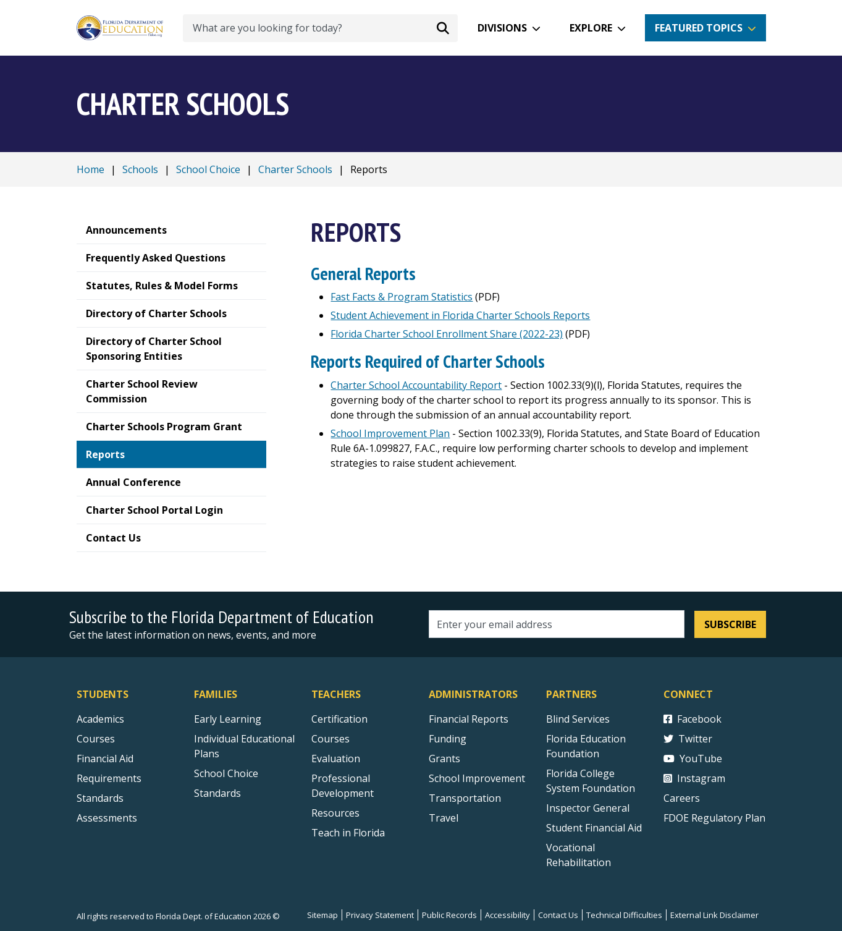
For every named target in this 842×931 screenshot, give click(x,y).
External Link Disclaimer (714, 914)
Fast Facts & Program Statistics (401, 297)
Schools (140, 169)
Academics (100, 719)
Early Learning (227, 719)
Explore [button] (591, 28)
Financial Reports (468, 719)
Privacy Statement (380, 914)
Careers (681, 798)
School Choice (208, 169)
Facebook (692, 719)
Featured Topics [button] (699, 28)
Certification (339, 719)
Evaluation (335, 758)
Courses (96, 739)
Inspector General (587, 808)
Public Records (449, 914)
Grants (444, 758)
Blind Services (578, 719)
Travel (443, 818)
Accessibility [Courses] (507, 914)
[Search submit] (443, 28)
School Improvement (477, 778)
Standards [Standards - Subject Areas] (100, 798)
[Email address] (557, 624)
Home (90, 169)
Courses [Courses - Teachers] (330, 739)
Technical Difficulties (624, 914)
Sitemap (322, 914)
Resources (335, 813)
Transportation (465, 798)
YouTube (692, 758)
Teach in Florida (348, 833)
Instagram (694, 778)
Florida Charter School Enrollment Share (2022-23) (446, 334)
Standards (217, 793)
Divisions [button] (502, 28)
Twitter (687, 739)
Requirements (109, 778)
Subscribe (730, 624)
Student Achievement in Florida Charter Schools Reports (460, 315)
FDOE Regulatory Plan (714, 818)
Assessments (107, 818)
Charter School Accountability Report (416, 385)
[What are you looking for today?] (320, 28)
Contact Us (558, 914)
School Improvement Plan (390, 433)
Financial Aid (105, 758)
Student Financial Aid (594, 828)
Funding (447, 739)
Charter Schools (295, 169)
